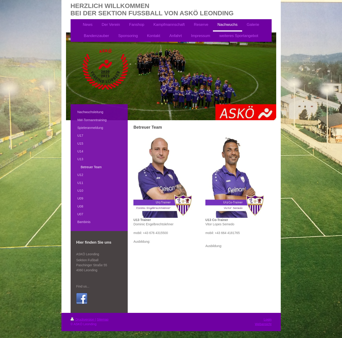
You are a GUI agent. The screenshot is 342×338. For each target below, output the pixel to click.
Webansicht (263, 324)
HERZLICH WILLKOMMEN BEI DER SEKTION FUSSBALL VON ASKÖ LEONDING (152, 9)
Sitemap (103, 319)
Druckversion (83, 319)
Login (267, 319)
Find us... (83, 286)
